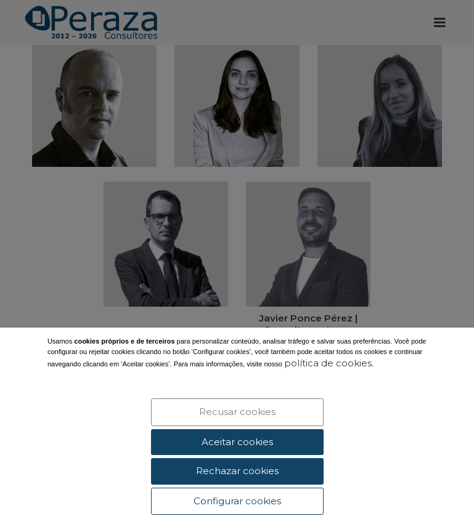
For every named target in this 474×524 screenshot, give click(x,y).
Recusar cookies (237, 411)
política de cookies (328, 363)
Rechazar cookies (237, 471)
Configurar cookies (237, 501)
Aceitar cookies (237, 442)
